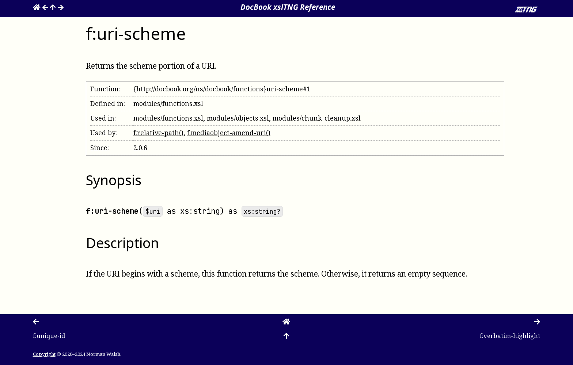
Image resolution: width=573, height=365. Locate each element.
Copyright (44, 354)
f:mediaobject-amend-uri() (228, 132)
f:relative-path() (158, 132)
